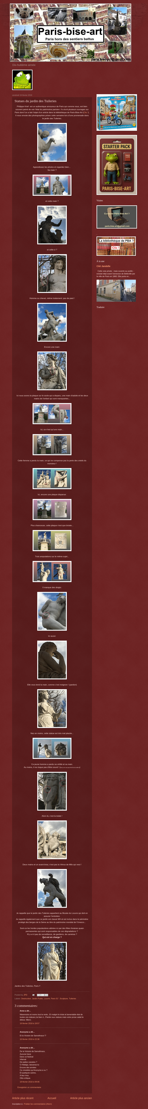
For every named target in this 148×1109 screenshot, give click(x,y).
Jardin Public (37, 998)
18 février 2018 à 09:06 (29, 1082)
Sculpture (64, 998)
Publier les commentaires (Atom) (38, 1104)
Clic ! (86, 112)
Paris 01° (55, 998)
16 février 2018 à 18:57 (29, 1023)
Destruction (26, 998)
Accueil (52, 1098)
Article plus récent (22, 1098)
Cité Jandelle (103, 266)
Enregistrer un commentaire (29, 1087)
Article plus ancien (81, 1098)
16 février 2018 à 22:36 (29, 1039)
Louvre (47, 998)
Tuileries (72, 998)
